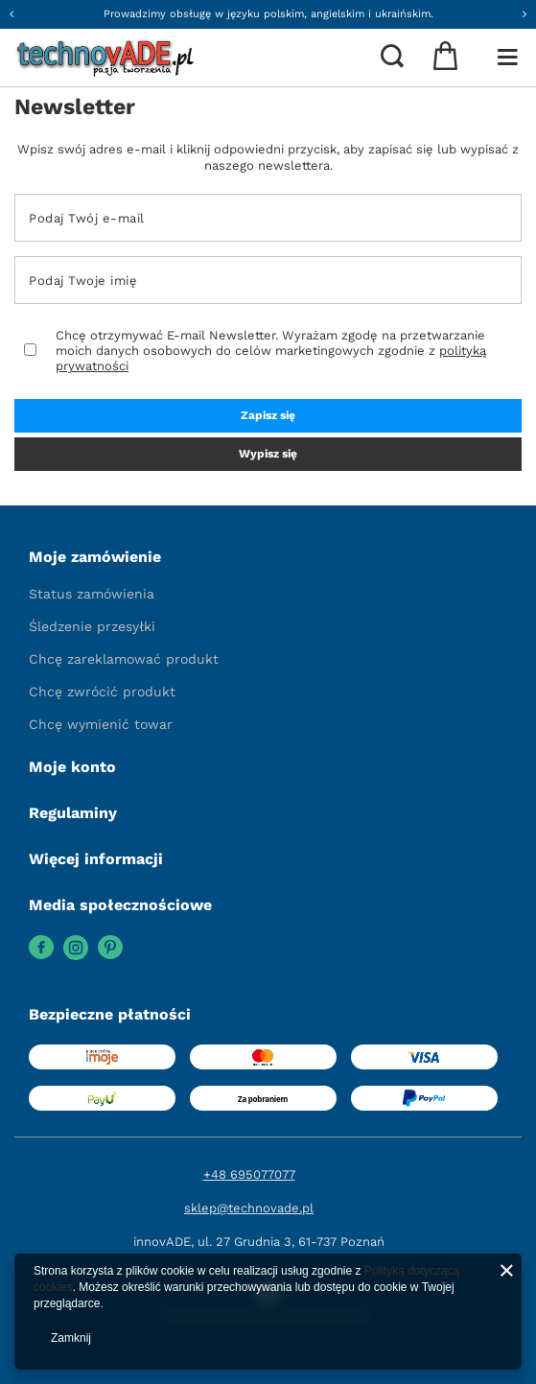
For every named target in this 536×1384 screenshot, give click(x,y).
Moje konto (72, 767)
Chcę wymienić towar (101, 724)
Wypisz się (268, 453)
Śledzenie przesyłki (92, 626)
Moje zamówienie (95, 557)
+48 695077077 (249, 1174)
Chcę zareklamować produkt (124, 659)
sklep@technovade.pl (249, 1208)
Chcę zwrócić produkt (102, 691)
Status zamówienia (91, 593)
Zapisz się (268, 415)
